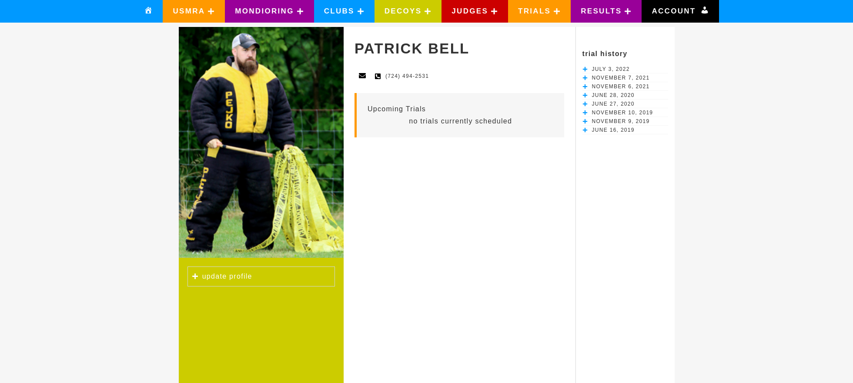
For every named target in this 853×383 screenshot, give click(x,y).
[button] (194, 11)
